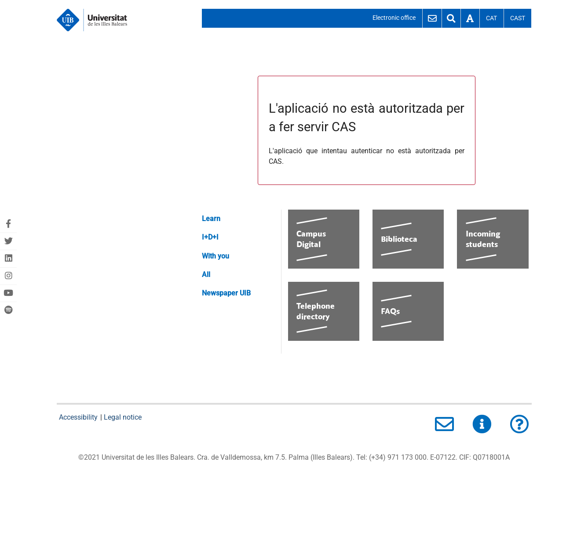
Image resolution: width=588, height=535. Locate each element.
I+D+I (210, 237)
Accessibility (79, 417)
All (206, 274)
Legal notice (123, 417)
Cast (517, 18)
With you (215, 256)
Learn (211, 218)
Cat (491, 18)
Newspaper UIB (226, 293)
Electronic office (394, 18)
